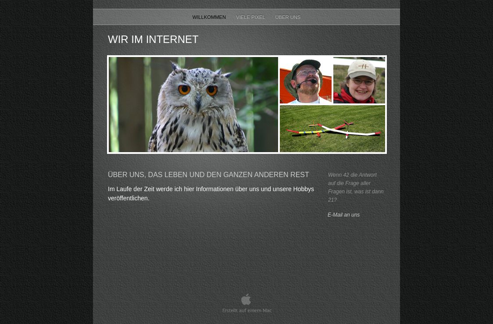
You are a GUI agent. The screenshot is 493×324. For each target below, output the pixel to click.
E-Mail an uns (344, 215)
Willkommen (210, 17)
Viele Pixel (251, 17)
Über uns (288, 17)
